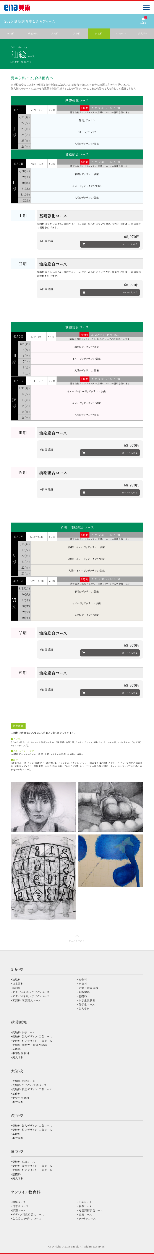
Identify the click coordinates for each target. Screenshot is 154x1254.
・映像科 (82, 979)
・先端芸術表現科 (87, 988)
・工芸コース (84, 1202)
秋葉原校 (19, 1022)
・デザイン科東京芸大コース (27, 1214)
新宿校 (17, 969)
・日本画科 (17, 983)
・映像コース (84, 1206)
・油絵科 (16, 979)
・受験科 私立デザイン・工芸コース (31, 1041)
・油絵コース (18, 1202)
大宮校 (17, 1071)
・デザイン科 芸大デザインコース (30, 992)
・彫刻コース (18, 1210)
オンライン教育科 (26, 1192)
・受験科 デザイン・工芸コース (29, 1085)
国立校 (17, 1151)
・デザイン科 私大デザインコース (30, 996)
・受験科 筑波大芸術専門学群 (29, 1045)
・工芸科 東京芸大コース (26, 1000)
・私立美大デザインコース (26, 1218)
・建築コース (84, 1214)
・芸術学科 (83, 992)
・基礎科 (82, 996)
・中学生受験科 (86, 1000)
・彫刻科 (16, 988)
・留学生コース (86, 1004)
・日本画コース (20, 1206)
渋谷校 (17, 1115)
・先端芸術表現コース (90, 1210)
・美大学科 (83, 1008)
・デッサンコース (86, 1218)
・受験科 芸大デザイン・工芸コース (31, 1036)
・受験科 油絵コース (23, 1032)
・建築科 (82, 983)
